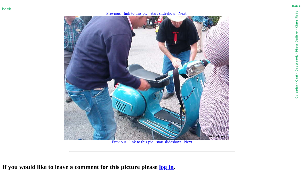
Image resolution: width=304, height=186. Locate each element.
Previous (113, 13)
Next (182, 13)
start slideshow (163, 13)
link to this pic (136, 13)
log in (166, 167)
